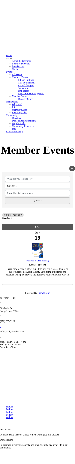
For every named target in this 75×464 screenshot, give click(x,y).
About (9, 58)
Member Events (19, 96)
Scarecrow (23, 88)
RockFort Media (57, 423)
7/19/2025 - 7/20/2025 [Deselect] (13, 215)
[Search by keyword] (37, 179)
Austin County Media (35, 423)
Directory (16, 118)
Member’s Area (19, 110)
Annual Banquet (26, 85)
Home (9, 55)
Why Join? (17, 104)
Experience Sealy (14, 131)
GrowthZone (44, 293)
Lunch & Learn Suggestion (31, 93)
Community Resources (23, 126)
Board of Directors (21, 63)
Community (11, 115)
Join (14, 107)
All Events (17, 74)
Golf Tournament (26, 82)
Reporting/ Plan (19, 112)
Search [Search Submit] (37, 200)
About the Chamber (21, 61)
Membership (12, 101)
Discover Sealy (25, 99)
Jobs (14, 129)
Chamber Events (20, 77)
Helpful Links (18, 123)
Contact (16, 69)
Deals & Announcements (24, 120)
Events (9, 71)
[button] (72, 168)
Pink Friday (23, 91)
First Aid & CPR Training (37, 261)
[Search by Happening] (37, 193)
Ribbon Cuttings (26, 80)
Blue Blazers (18, 66)
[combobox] (37, 186)
